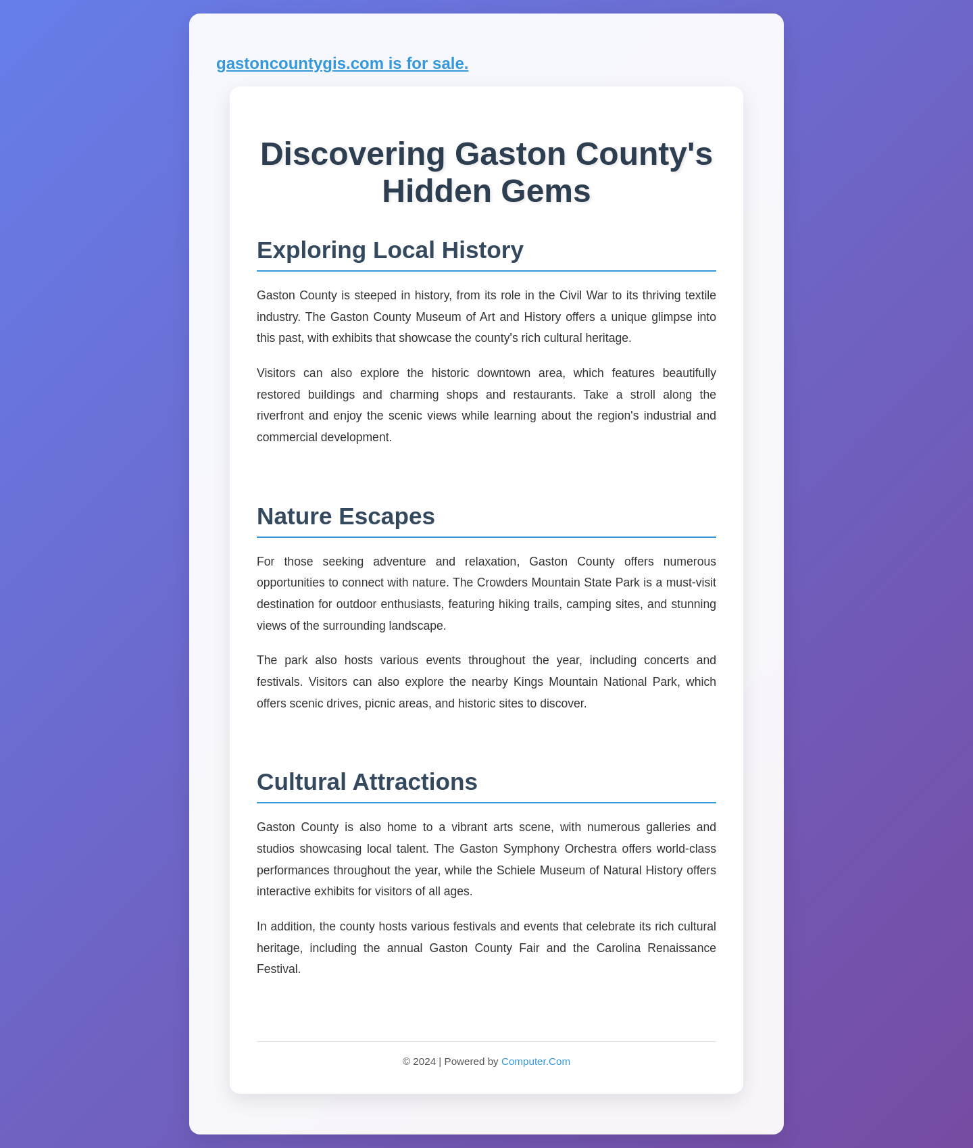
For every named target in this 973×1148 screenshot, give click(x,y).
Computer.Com (535, 1061)
